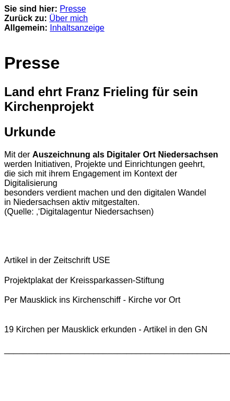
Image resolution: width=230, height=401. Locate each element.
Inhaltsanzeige (77, 27)
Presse (73, 8)
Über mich (68, 18)
